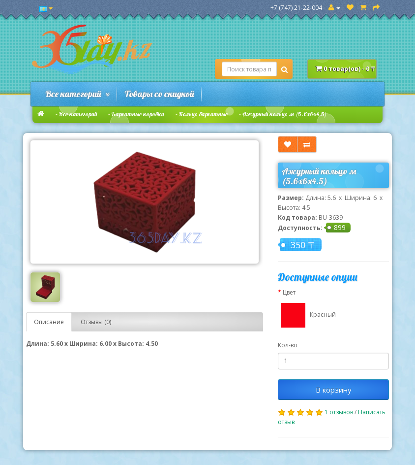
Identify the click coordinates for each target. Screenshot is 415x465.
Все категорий (77, 94)
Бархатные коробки (138, 114)
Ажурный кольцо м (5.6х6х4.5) (284, 114)
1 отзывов (339, 412)
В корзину (334, 390)
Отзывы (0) (96, 322)
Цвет (289, 292)
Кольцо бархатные (203, 114)
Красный (307, 315)
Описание (49, 322)
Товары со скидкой (159, 94)
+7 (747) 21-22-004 (296, 7)
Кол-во (287, 345)
